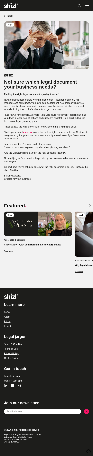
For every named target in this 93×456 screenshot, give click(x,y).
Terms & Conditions (14, 344)
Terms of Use (11, 349)
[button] (91, 206)
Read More (8, 251)
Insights (8, 326)
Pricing (7, 321)
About (7, 317)
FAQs (7, 312)
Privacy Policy (11, 353)
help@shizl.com (12, 376)
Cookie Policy (11, 358)
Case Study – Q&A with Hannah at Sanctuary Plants (32, 244)
